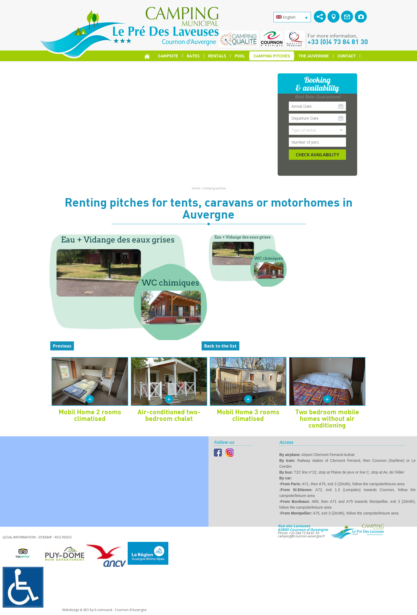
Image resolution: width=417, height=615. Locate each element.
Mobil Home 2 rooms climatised (90, 414)
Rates (193, 55)
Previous (62, 346)
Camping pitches (271, 55)
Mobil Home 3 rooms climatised (248, 414)
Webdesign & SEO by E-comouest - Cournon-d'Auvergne (104, 610)
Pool (240, 55)
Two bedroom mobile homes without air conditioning (327, 418)
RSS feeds (63, 537)
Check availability (317, 155)
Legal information (19, 537)
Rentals (217, 55)
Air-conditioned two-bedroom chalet (169, 414)
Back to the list (220, 346)
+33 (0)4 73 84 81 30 (337, 41)
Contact (346, 55)
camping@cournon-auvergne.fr (301, 536)
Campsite (168, 55)
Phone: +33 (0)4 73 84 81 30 (298, 533)
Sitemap (45, 537)
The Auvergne (313, 55)
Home (195, 188)
